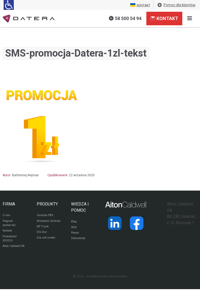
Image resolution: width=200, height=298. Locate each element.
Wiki (74, 228)
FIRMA (9, 204)
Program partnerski (10, 224)
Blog (74, 222)
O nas (7, 215)
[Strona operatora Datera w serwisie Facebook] (136, 223)
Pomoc (76, 234)
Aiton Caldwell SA (13, 252)
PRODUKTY (47, 204)
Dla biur (42, 239)
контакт (140, 5)
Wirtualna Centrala (44, 224)
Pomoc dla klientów (176, 5)
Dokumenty (79, 240)
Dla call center (47, 245)
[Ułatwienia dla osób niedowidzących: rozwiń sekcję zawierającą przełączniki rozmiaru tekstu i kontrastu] (9, 5)
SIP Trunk (43, 233)
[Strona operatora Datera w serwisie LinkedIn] (114, 223)
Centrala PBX (46, 215)
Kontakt (164, 18)
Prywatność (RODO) (11, 241)
